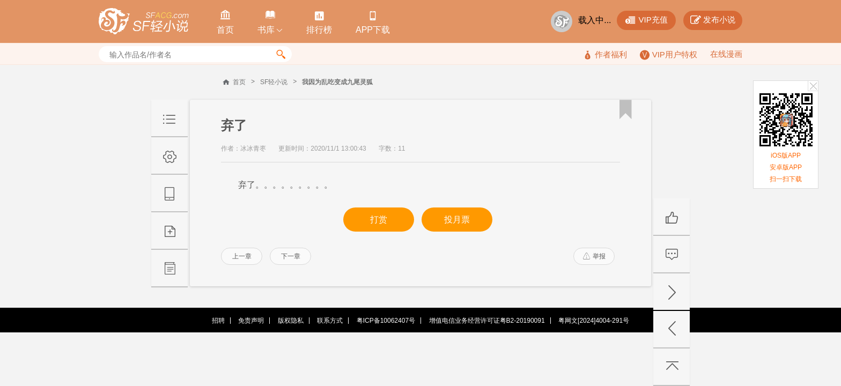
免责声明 (251, 320)
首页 (239, 82)
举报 (594, 256)
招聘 (218, 320)
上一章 (242, 256)
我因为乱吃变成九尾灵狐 (337, 82)
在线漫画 (726, 53)
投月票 (457, 219)
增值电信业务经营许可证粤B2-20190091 (487, 320)
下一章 (290, 256)
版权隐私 (291, 320)
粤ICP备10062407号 (386, 320)
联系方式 (330, 320)
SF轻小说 (273, 82)
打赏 (378, 219)
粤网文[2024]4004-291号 (593, 320)
